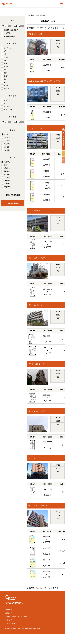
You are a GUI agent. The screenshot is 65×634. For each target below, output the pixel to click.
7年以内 (7, 177)
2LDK (6, 67)
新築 (5, 165)
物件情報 (8, 609)
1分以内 (7, 138)
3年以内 (7, 171)
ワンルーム (8, 48)
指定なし (7, 134)
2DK (5, 63)
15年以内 (7, 184)
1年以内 (7, 168)
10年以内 (7, 180)
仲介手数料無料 (9, 36)
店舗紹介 (8, 613)
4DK (5, 82)
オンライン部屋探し (63, 140)
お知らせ (8, 620)
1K (5, 51)
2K (5, 60)
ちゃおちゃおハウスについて (16, 616)
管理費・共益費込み (11, 30)
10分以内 (7, 147)
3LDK (6, 76)
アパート (7, 103)
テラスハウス (9, 109)
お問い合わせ (10, 623)
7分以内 (7, 144)
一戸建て (7, 106)
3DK (5, 73)
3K (5, 70)
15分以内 (7, 150)
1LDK (6, 57)
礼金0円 (7, 33)
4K (5, 79)
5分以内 (7, 141)
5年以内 (7, 174)
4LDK (6, 85)
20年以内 (7, 187)
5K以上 (6, 88)
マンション (8, 100)
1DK (5, 54)
